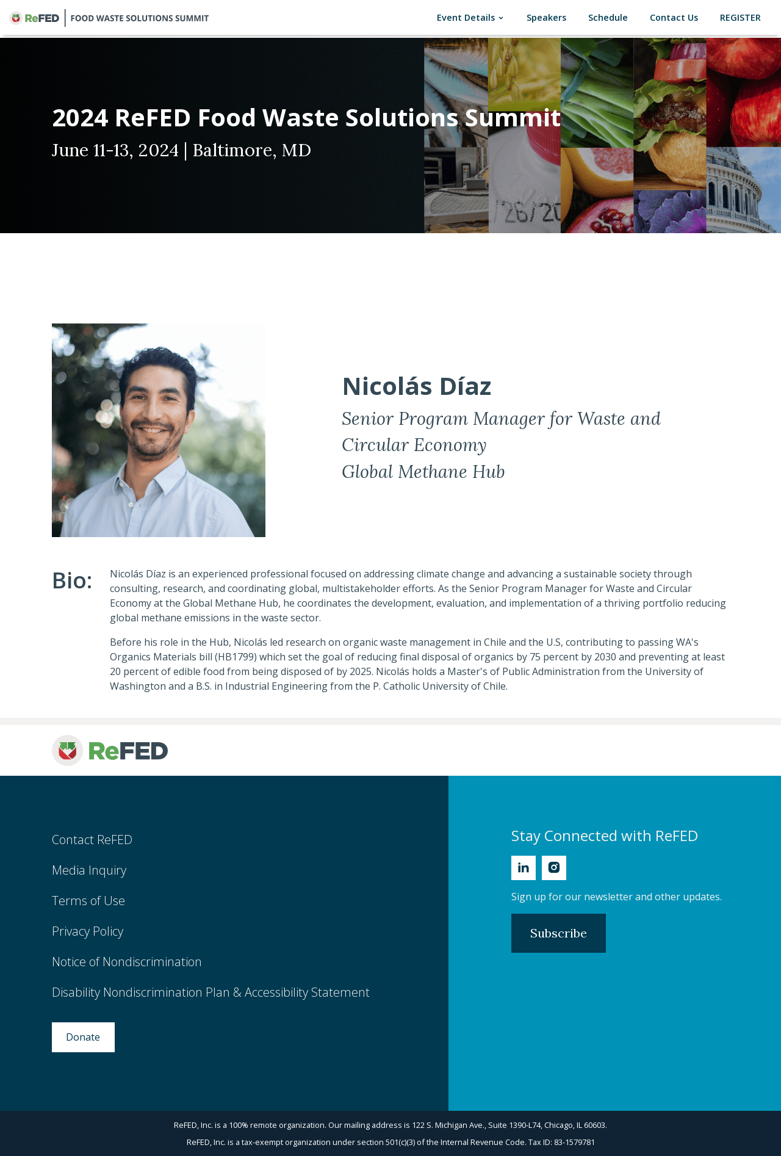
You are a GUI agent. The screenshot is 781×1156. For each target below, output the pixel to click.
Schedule (610, 16)
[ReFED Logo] (110, 750)
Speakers (549, 16)
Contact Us (676, 16)
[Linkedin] (523, 868)
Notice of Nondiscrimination (127, 961)
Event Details (473, 17)
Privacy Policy (87, 931)
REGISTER (743, 16)
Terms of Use (88, 900)
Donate (83, 1037)
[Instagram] (554, 868)
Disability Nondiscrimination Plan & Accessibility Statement (211, 992)
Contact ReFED (92, 839)
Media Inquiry (89, 870)
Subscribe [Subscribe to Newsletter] (558, 933)
